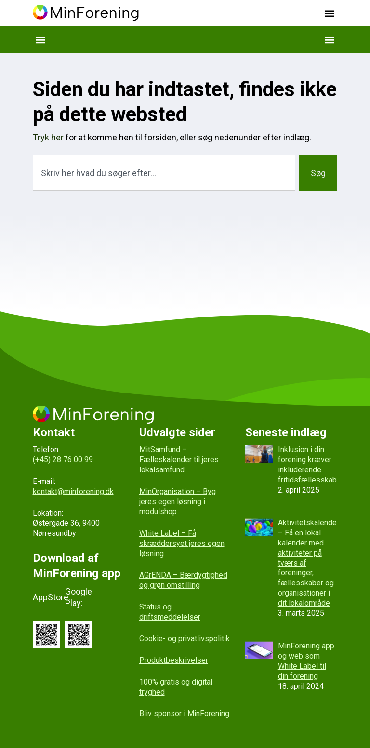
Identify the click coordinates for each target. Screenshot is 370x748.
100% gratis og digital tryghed (175, 687)
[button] (329, 13)
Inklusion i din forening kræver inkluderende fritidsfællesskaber (311, 464)
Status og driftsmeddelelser (169, 611)
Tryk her (48, 137)
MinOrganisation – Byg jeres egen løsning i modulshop (177, 501)
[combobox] (164, 173)
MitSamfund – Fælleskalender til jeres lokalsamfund (179, 459)
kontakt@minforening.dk (73, 491)
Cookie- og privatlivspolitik (184, 638)
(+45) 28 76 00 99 (63, 459)
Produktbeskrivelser (173, 660)
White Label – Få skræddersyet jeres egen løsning (182, 543)
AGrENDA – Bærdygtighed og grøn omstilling (183, 580)
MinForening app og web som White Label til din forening (306, 660)
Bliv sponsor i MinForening (184, 713)
